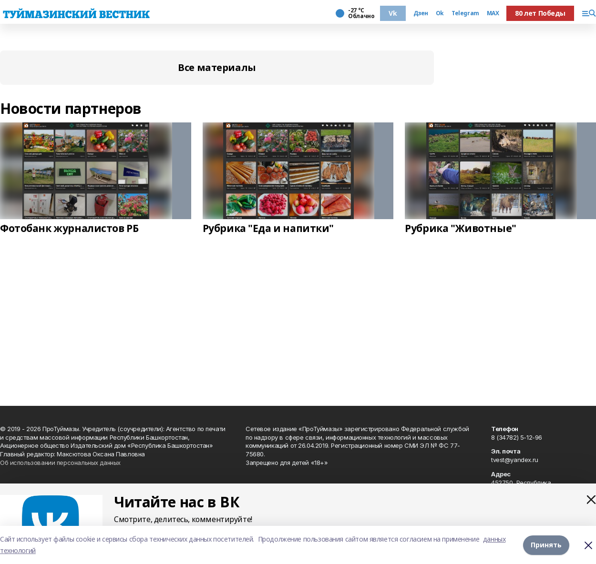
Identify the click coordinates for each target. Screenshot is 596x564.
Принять (546, 544)
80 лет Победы (540, 13)
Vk (393, 13)
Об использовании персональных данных (60, 462)
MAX (493, 13)
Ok (440, 13)
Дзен (420, 13)
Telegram (465, 13)
